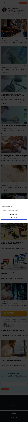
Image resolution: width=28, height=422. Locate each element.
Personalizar (14, 217)
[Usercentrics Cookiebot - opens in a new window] (22, 200)
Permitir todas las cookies (14, 214)
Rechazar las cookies (14, 220)
